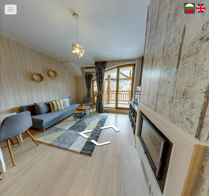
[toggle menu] (11, 9)
